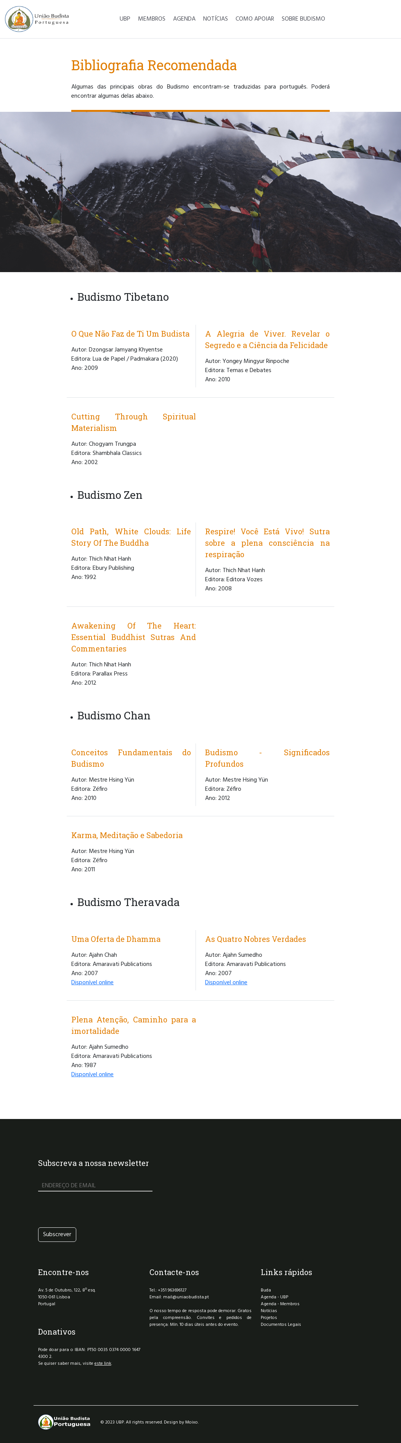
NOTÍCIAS (215, 19)
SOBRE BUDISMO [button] (303, 19)
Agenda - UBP (274, 1297)
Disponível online (92, 983)
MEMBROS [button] (151, 19)
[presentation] (96, 1209)
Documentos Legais (281, 1325)
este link (103, 1363)
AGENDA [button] (184, 19)
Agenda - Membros (280, 1304)
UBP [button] (125, 19)
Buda (266, 1290)
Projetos (269, 1318)
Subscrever (57, 1235)
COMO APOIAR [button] (255, 19)
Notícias (269, 1311)
